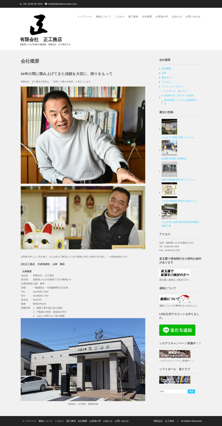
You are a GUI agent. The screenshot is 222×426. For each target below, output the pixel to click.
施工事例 (133, 16)
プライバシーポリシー (173, 86)
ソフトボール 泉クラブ (174, 91)
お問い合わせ (193, 16)
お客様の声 (162, 16)
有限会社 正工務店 (41, 39)
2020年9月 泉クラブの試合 (179, 95)
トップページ (84, 16)
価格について (103, 16)
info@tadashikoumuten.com (62, 3)
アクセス (166, 82)
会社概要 (147, 16)
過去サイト (167, 77)
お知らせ (177, 16)
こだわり (120, 16)
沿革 (164, 73)
